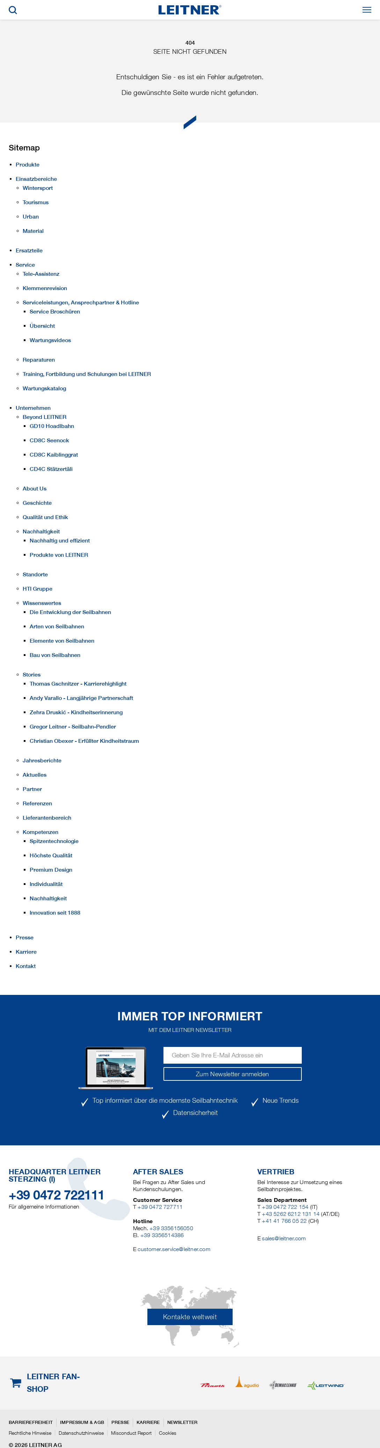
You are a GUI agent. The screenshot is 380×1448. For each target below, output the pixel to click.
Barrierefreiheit (31, 1422)
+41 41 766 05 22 (284, 1221)
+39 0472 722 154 (285, 1207)
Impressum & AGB (82, 1422)
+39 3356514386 (162, 1235)
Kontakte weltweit (190, 1317)
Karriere (148, 1422)
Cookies (167, 1433)
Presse (120, 1422)
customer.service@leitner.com (174, 1249)
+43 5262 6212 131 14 (291, 1214)
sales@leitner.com (284, 1238)
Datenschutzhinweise (81, 1433)
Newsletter (182, 1422)
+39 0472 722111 (57, 1195)
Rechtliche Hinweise (30, 1433)
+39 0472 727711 (160, 1207)
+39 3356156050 (171, 1228)
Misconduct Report (131, 1433)
